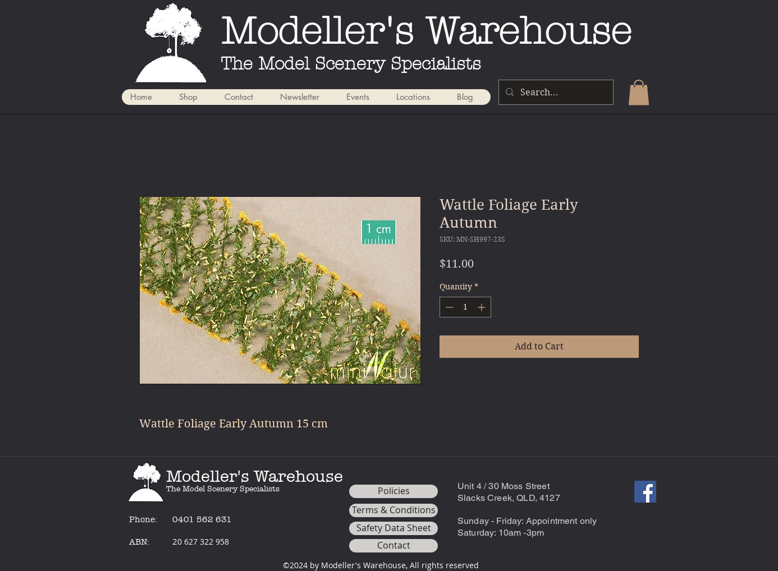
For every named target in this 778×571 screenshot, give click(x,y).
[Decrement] (448, 307)
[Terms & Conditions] (393, 510)
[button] (638, 92)
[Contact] (393, 545)
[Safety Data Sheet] (393, 528)
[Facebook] (645, 492)
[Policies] (393, 491)
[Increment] (482, 307)
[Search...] (554, 92)
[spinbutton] (465, 307)
